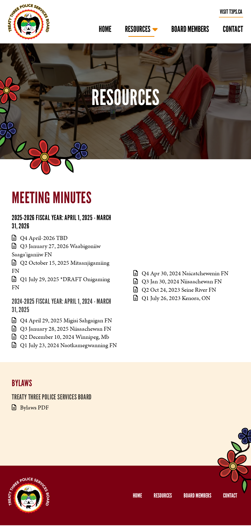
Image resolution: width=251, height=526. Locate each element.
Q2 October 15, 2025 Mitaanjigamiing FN (60, 267)
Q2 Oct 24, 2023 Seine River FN (174, 290)
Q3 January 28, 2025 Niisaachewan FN (61, 329)
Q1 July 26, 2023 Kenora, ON (171, 298)
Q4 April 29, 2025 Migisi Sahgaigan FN (62, 320)
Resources (138, 29)
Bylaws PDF (30, 407)
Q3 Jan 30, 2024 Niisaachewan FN (177, 281)
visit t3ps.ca (231, 11)
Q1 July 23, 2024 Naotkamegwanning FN (64, 345)
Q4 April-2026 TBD (40, 238)
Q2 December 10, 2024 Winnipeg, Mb (60, 337)
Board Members (190, 29)
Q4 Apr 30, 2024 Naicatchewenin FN (180, 273)
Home (105, 29)
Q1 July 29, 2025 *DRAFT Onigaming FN (61, 283)
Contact (233, 29)
